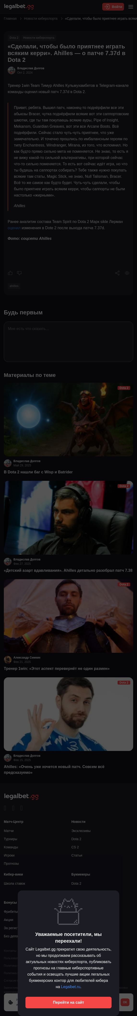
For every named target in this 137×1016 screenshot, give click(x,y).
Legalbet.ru (70, 987)
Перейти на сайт (68, 1002)
